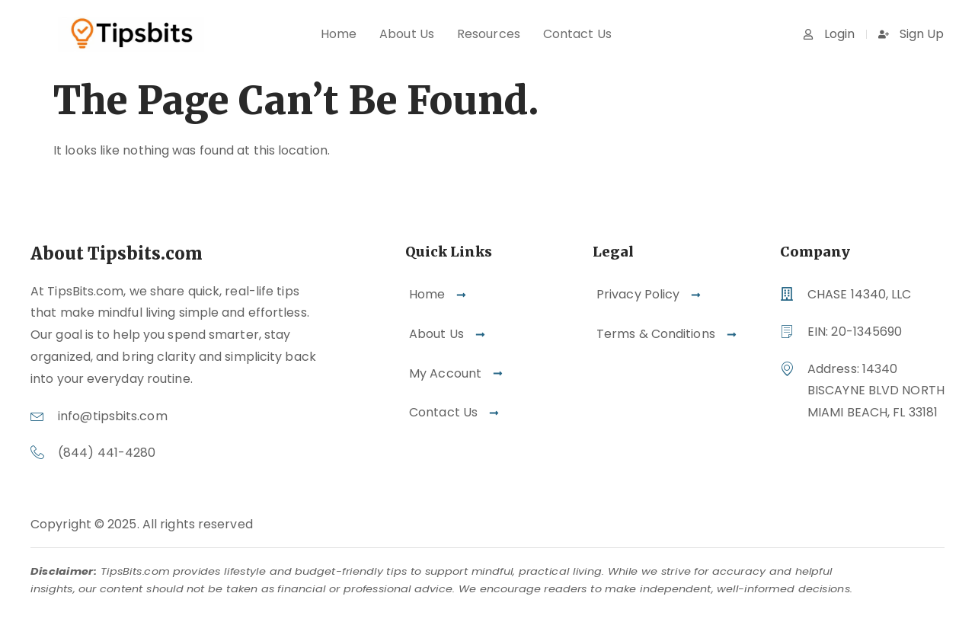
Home (338, 34)
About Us (406, 34)
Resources (488, 34)
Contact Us (577, 34)
